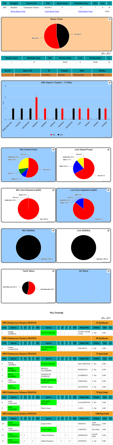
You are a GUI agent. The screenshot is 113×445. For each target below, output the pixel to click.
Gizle (107, 11)
